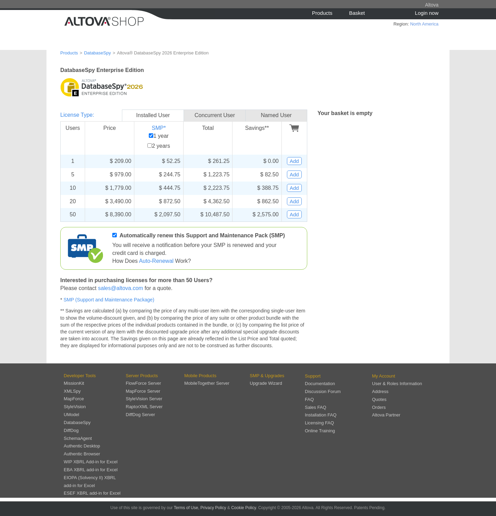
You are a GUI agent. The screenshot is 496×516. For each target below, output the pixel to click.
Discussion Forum (323, 391)
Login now (426, 13)
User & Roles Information (397, 383)
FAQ (309, 399)
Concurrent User (215, 115)
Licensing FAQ (319, 422)
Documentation (320, 383)
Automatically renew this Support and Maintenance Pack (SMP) (202, 235)
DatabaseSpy (97, 52)
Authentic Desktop (82, 445)
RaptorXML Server (144, 406)
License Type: (77, 115)
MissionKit (74, 383)
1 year (160, 136)
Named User (276, 115)
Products (322, 13)
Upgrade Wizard (266, 383)
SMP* (159, 128)
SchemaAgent (78, 438)
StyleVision (75, 406)
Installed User (153, 115)
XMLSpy (72, 391)
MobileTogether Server (206, 383)
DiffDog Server (140, 414)
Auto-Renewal (156, 261)
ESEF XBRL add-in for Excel (92, 493)
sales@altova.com (120, 288)
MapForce (74, 398)
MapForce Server (143, 391)
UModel (71, 414)
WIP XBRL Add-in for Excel (90, 461)
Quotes (379, 399)
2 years (161, 146)
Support (313, 376)
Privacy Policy (213, 507)
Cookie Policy (243, 507)
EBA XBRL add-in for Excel (90, 469)
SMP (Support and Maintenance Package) (108, 299)
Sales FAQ (315, 407)
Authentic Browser (82, 453)
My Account (383, 376)
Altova (431, 5)
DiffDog (71, 430)
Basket (357, 13)
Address (380, 391)
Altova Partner (386, 414)
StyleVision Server (144, 398)
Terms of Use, (186, 507)
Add (294, 161)
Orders (379, 407)
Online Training (320, 430)
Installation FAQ (321, 414)
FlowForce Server (143, 383)
